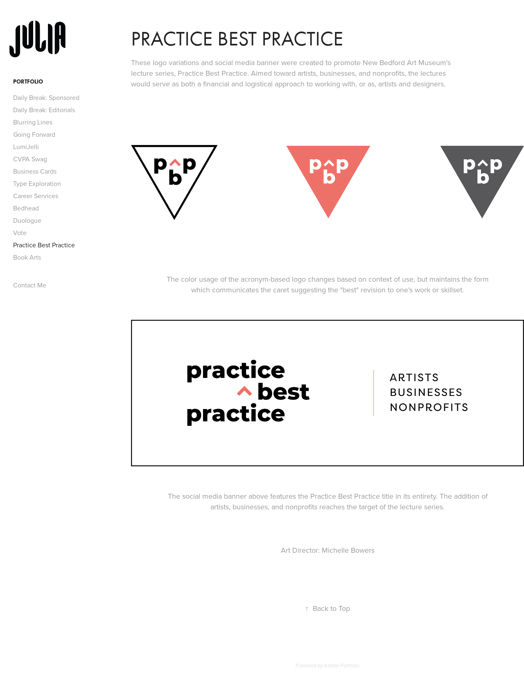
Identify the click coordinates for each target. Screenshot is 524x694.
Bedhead (26, 207)
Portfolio (28, 81)
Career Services (35, 195)
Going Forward (34, 134)
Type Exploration (37, 183)
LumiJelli (26, 146)
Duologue (27, 220)
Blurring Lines (32, 122)
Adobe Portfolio (341, 665)
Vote (20, 232)
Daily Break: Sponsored (46, 97)
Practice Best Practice (44, 244)
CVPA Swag (30, 158)
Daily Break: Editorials (44, 109)
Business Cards (34, 171)
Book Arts (27, 257)
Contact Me (29, 284)
